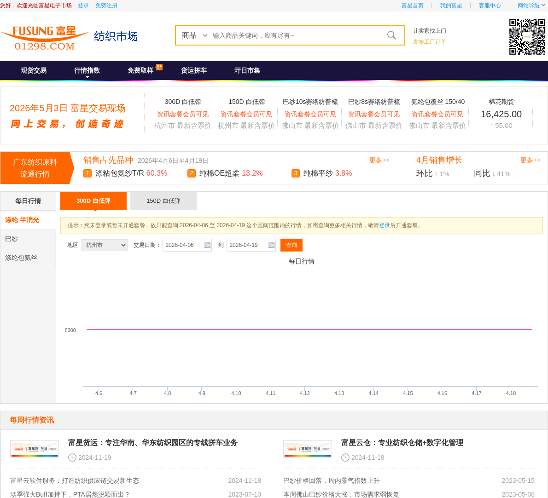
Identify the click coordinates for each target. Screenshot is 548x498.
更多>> (379, 160)
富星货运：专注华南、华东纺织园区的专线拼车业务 (153, 442)
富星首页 (413, 5)
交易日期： (147, 245)
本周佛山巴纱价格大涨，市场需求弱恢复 (341, 494)
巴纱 (11, 238)
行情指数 (87, 70)
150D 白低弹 (163, 200)
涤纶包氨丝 (21, 257)
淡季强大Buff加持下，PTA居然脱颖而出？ (70, 494)
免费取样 (140, 70)
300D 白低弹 (93, 203)
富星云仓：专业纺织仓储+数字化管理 (402, 442)
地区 (73, 245)
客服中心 (490, 5)
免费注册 (106, 5)
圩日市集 (247, 70)
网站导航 (529, 5)
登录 (83, 5)
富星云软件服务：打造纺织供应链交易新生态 (74, 480)
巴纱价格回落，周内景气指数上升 (331, 480)
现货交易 (34, 70)
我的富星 (451, 5)
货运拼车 (194, 70)
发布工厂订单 (429, 42)
